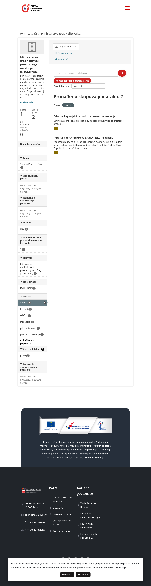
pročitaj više (26, 101)
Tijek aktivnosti (64, 52)
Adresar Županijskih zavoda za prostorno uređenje (85, 116)
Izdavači (32, 33)
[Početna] (21, 33)
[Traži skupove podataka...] (86, 73)
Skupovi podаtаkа (66, 46)
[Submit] (122, 73)
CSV (56, 128)
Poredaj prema (62, 86)
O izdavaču (62, 59)
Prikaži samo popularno (27, 342)
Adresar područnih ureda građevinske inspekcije (83, 137)
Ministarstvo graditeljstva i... (61, 33)
